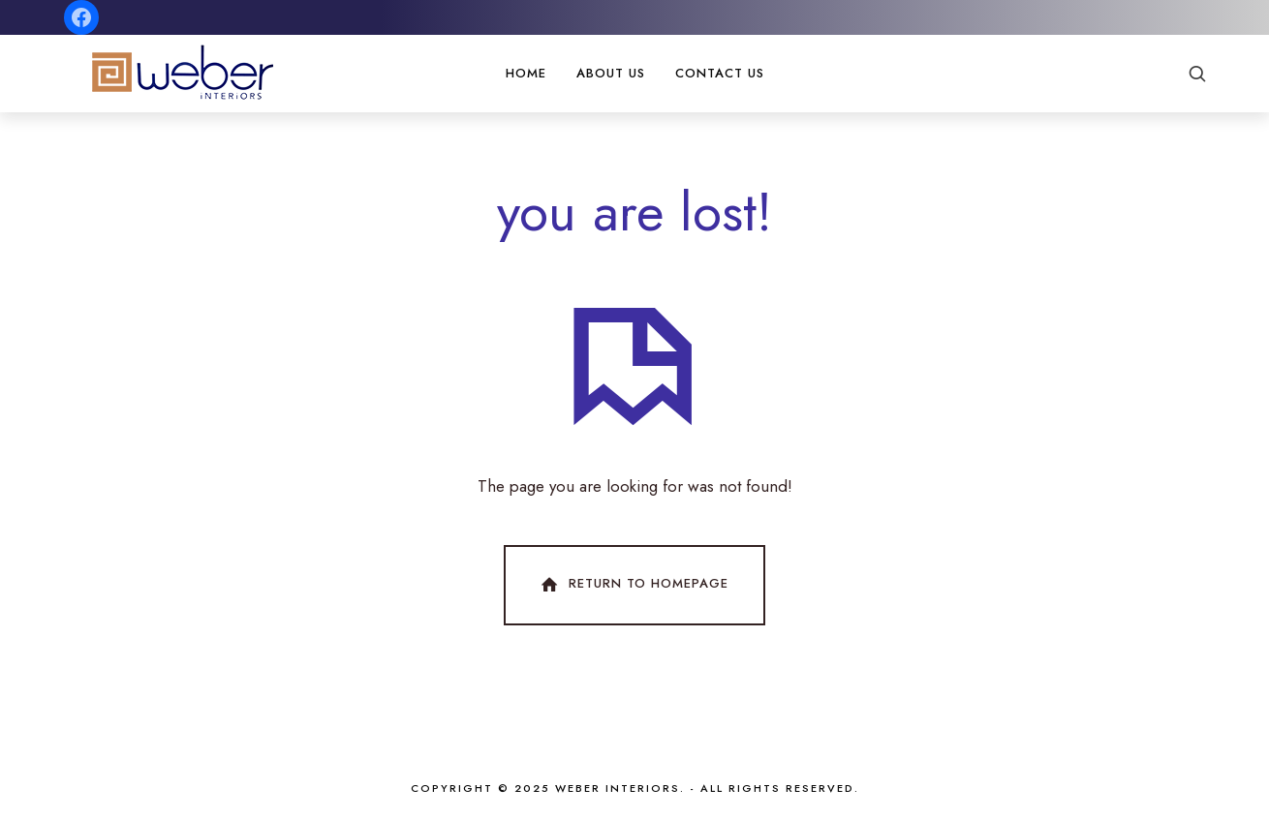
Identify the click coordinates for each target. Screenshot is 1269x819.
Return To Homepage (632, 584)
